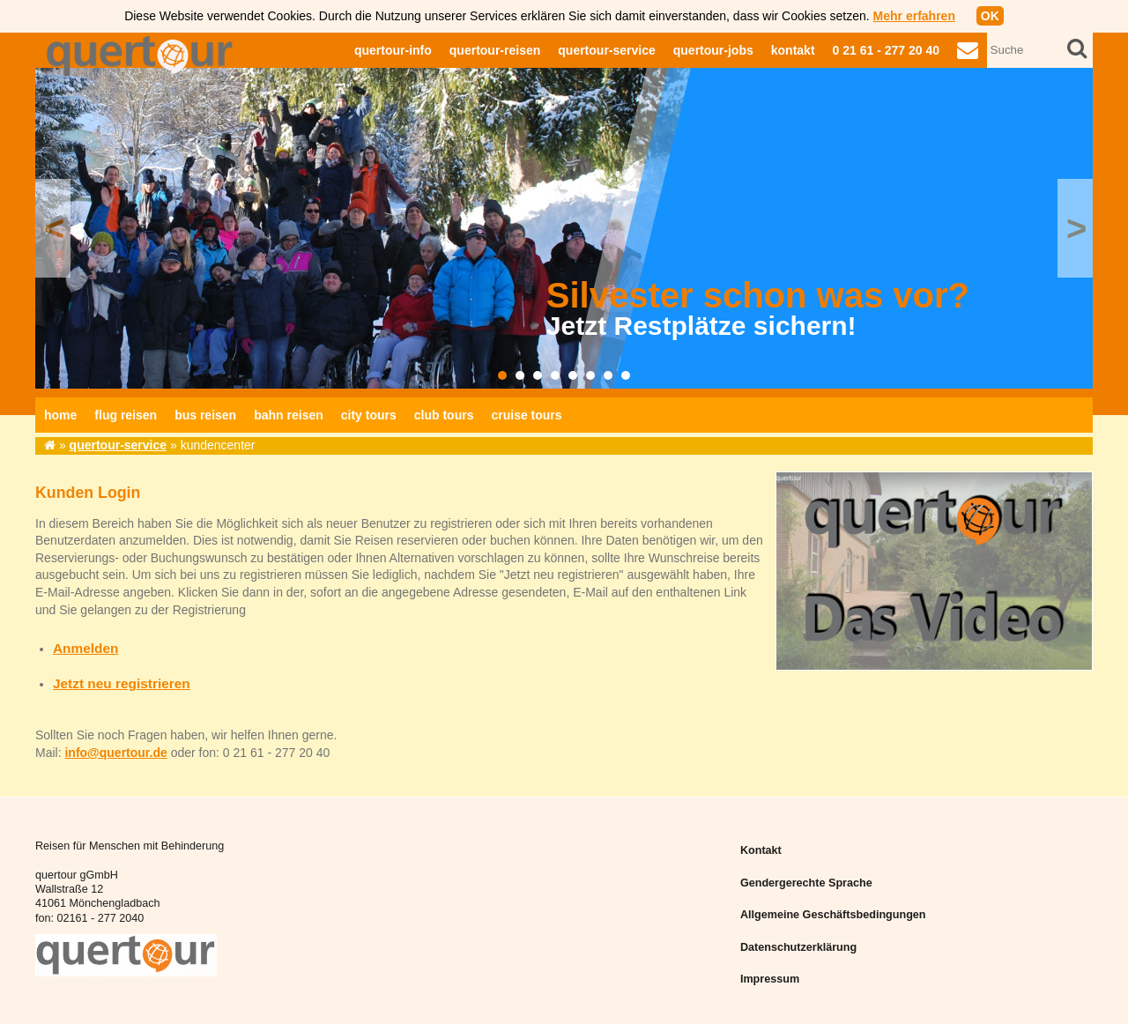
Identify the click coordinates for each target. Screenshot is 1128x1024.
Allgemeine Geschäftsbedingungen (833, 915)
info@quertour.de (115, 753)
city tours (369, 415)
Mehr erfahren (914, 16)
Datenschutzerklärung (798, 947)
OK (990, 16)
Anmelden (85, 648)
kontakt (793, 50)
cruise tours (526, 415)
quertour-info (393, 50)
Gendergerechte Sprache (806, 883)
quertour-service (606, 50)
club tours (444, 415)
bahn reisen (288, 415)
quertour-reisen (494, 50)
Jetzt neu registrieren (121, 683)
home (60, 415)
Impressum (769, 979)
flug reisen (125, 415)
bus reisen (205, 415)
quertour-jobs (713, 50)
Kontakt (761, 850)
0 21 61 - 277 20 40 (886, 50)
